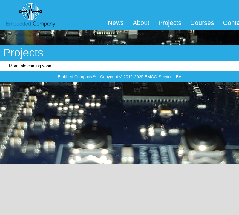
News (116, 23)
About (141, 23)
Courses (202, 23)
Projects (169, 23)
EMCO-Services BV (163, 76)
